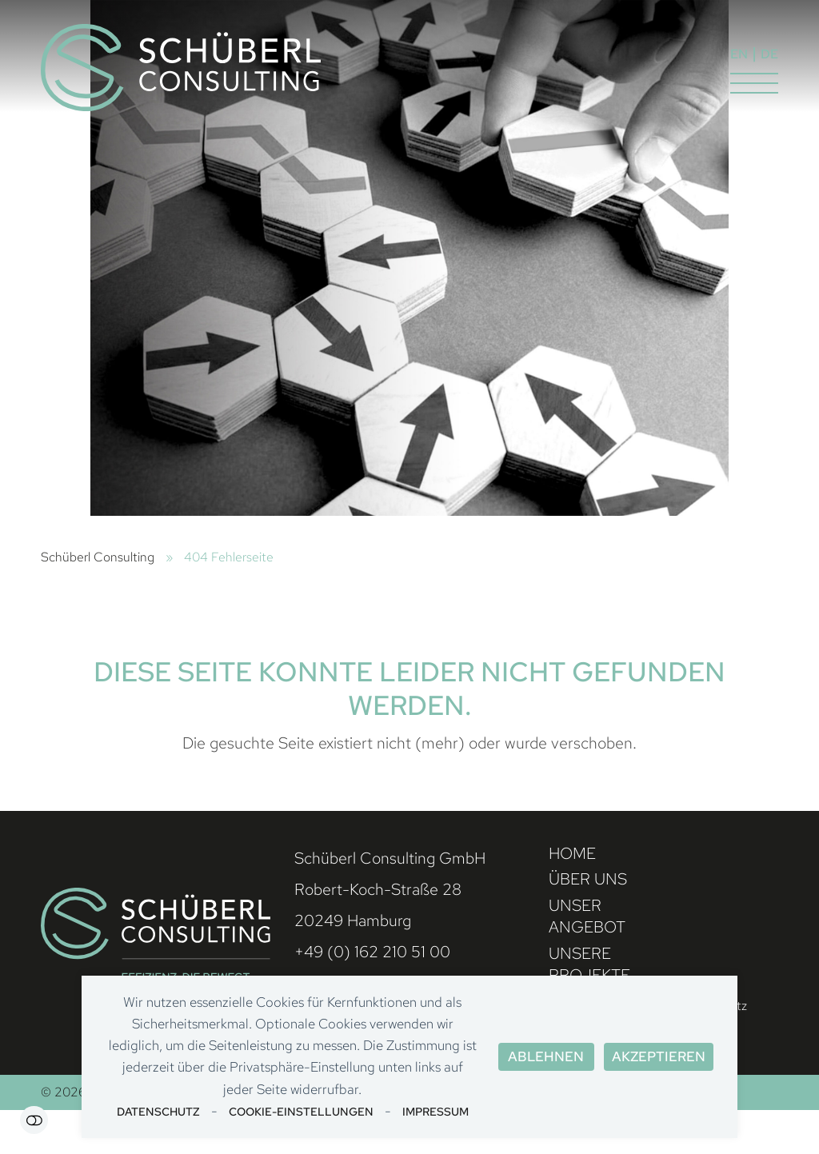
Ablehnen (546, 1056)
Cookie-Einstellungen (301, 1111)
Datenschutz (158, 1111)
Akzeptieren (658, 1056)
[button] (754, 83)
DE (769, 54)
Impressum (435, 1111)
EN (739, 54)
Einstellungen (34, 1120)
